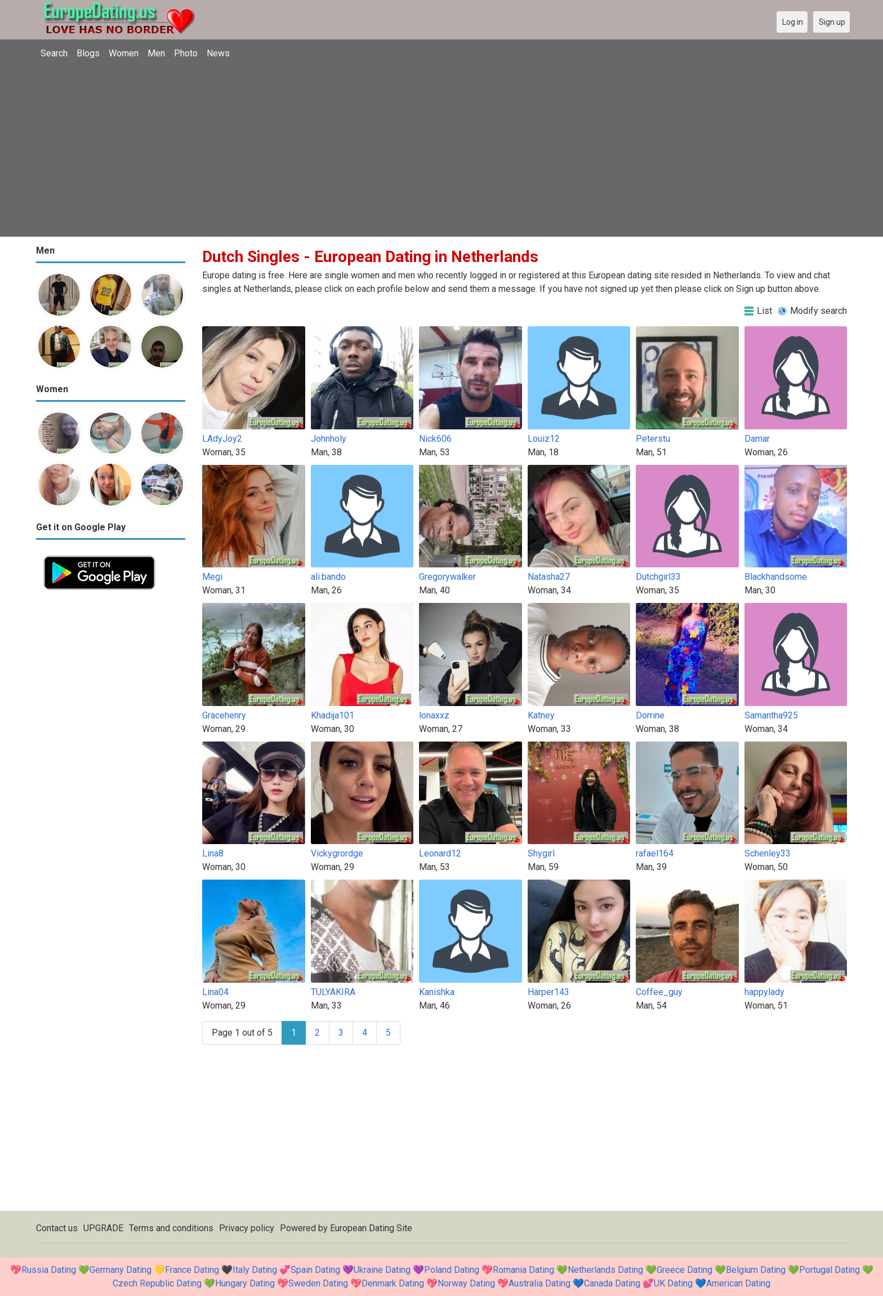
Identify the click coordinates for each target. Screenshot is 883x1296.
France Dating (192, 1269)
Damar (757, 438)
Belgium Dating (756, 1269)
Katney (541, 715)
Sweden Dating (318, 1283)
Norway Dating (466, 1283)
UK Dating (673, 1283)
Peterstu (653, 438)
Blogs (88, 53)
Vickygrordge (337, 853)
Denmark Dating (393, 1283)
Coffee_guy (659, 992)
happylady (764, 992)
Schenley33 (767, 853)
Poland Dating (451, 1269)
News (218, 53)
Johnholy (328, 438)
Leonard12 (440, 853)
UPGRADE (103, 1228)
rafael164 (655, 853)
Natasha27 (549, 576)
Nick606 (435, 438)
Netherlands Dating (605, 1269)
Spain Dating (315, 1269)
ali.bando (328, 576)
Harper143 (548, 992)
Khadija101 (332, 715)
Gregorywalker (447, 576)
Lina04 (215, 992)
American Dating (738, 1283)
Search (54, 53)
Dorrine (650, 715)
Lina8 (213, 853)
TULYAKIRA (333, 992)
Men (156, 53)
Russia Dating (48, 1269)
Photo (186, 53)
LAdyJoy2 (222, 438)
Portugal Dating (829, 1269)
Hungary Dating (245, 1283)
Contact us (57, 1228)
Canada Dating (612, 1283)
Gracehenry (224, 715)
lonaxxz (434, 715)
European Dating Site (371, 1228)
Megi (212, 576)
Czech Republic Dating (157, 1283)
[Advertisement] (441, 149)
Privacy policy (246, 1228)
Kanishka (436, 992)
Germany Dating (120, 1269)
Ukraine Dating (382, 1269)
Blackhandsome (775, 576)
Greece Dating (684, 1269)
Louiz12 (544, 438)
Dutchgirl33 (658, 576)
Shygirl (541, 853)
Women (124, 53)
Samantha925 (771, 715)
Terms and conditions (171, 1228)
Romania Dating (523, 1269)
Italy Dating (255, 1269)
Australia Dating (539, 1283)
